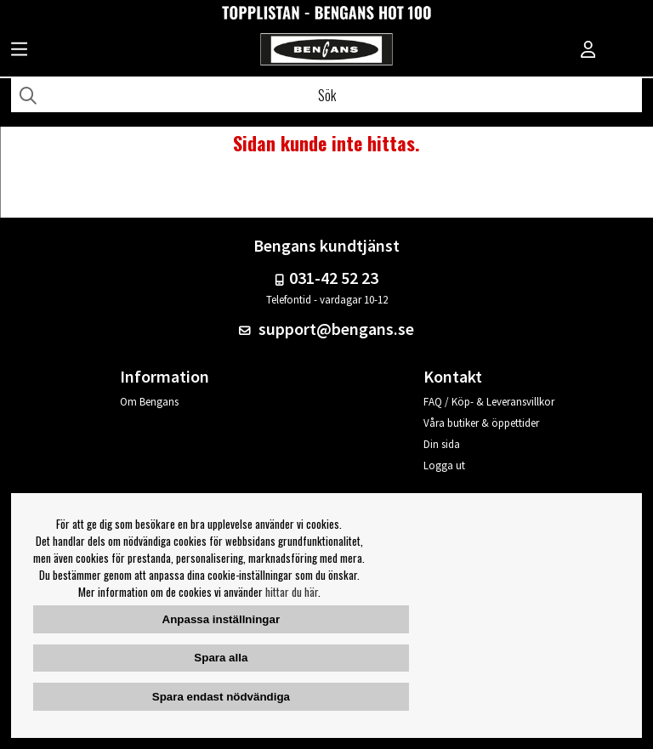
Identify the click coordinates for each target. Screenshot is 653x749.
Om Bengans (149, 401)
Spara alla (220, 657)
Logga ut (444, 465)
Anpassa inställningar (221, 619)
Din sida (441, 444)
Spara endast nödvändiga (221, 696)
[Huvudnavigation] (19, 51)
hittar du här (291, 591)
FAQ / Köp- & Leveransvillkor (488, 401)
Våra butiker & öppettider (481, 423)
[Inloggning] (588, 51)
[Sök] (326, 95)
